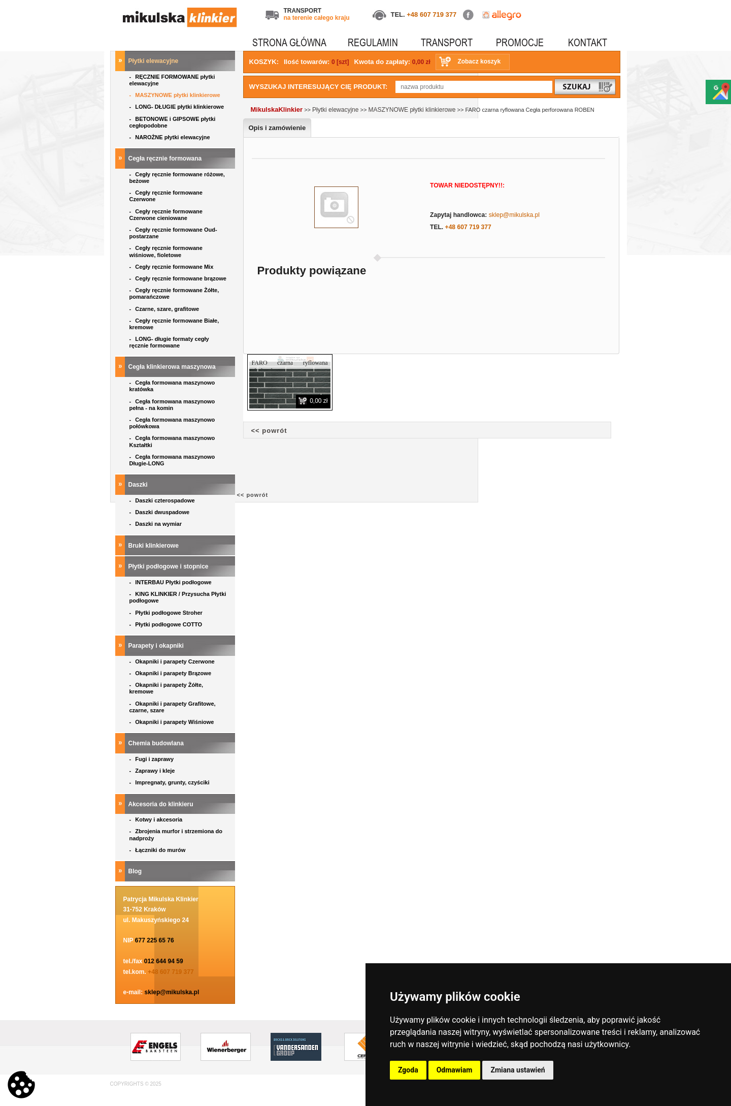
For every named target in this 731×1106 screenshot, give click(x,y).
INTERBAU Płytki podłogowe (172, 582)
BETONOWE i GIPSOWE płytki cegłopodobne (172, 122)
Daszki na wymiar (156, 524)
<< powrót (269, 430)
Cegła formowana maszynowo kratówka (172, 386)
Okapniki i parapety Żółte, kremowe (166, 688)
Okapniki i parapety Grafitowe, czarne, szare (172, 707)
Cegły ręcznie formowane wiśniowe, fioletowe (166, 251)
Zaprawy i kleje (153, 771)
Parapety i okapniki (157, 645)
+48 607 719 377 (431, 14)
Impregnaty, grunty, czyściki (170, 782)
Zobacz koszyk (479, 61)
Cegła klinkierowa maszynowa (172, 366)
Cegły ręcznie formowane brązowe (178, 278)
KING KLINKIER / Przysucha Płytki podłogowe (177, 597)
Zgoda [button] (408, 1070)
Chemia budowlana (157, 743)
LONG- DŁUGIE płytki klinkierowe (178, 107)
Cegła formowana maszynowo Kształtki (172, 441)
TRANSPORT (447, 42)
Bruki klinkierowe (154, 545)
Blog (136, 871)
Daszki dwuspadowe (160, 512)
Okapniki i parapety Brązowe (171, 673)
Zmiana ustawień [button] (517, 1070)
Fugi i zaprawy (152, 759)
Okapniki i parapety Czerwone (172, 661)
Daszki (138, 484)
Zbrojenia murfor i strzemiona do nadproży (175, 834)
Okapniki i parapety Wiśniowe (172, 722)
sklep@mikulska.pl (172, 992)
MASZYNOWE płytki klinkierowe (175, 95)
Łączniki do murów (158, 850)
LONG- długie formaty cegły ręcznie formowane (169, 342)
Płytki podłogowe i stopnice (169, 566)
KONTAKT (587, 42)
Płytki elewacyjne (154, 61)
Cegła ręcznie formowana (166, 158)
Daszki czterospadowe (162, 500)
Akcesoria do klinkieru (161, 804)
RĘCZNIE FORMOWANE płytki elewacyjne (172, 80)
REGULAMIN (373, 42)
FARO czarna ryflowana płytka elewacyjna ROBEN (290, 367)
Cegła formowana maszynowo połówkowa (172, 423)
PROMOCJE (520, 42)
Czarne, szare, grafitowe (166, 309)
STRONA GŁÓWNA (289, 42)
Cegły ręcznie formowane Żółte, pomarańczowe (174, 293)
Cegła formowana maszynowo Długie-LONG (172, 460)
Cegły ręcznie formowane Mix (173, 267)
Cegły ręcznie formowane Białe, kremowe (174, 324)
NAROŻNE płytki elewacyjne (170, 137)
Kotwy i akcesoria (156, 819)
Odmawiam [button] (455, 1070)
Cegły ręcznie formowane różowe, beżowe (177, 177)
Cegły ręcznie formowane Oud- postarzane (173, 233)
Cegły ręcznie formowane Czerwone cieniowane (166, 214)
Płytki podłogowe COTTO (166, 624)
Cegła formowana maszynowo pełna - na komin (172, 404)
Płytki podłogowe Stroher (166, 613)
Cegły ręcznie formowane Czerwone (166, 195)
